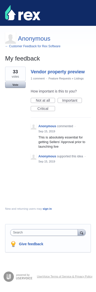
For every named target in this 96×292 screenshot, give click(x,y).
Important (72, 100)
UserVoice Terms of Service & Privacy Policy (64, 276)
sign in (47, 208)
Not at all (45, 100)
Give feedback (31, 244)
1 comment (38, 78)
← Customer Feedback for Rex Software (32, 46)
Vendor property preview (58, 71)
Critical (46, 109)
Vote (15, 84)
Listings (78, 78)
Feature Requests (60, 78)
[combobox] (45, 232)
